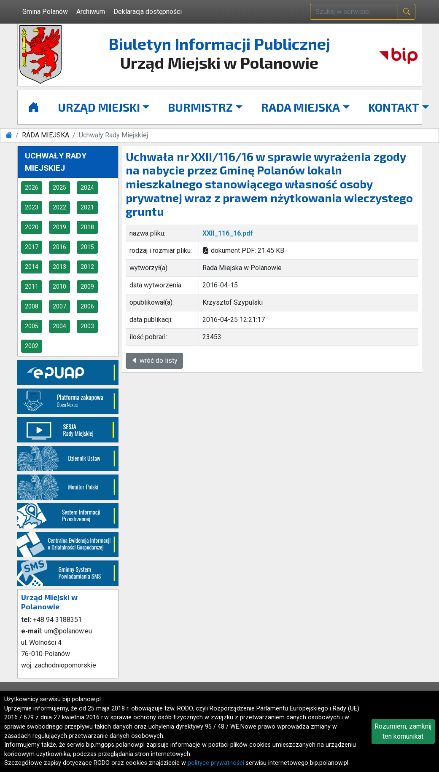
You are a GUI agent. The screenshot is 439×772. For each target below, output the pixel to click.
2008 (31, 306)
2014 (31, 266)
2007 (59, 306)
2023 (31, 207)
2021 (87, 207)
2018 (87, 227)
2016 (59, 247)
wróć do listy (154, 361)
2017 (31, 247)
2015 (87, 247)
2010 (59, 286)
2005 (31, 326)
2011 (31, 286)
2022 (59, 207)
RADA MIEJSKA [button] (300, 107)
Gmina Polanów (45, 12)
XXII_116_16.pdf (227, 233)
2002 (31, 346)
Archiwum (90, 12)
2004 (59, 326)
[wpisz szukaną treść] (354, 12)
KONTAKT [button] (393, 107)
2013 (59, 266)
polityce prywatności (216, 763)
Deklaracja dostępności (147, 12)
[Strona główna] (33, 107)
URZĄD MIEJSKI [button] (99, 107)
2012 (87, 266)
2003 (87, 326)
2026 (31, 187)
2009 (87, 286)
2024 (87, 187)
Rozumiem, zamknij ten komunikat (402, 731)
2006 (87, 306)
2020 (31, 227)
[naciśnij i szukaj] (406, 12)
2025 (59, 187)
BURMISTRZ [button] (200, 107)
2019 (59, 227)
